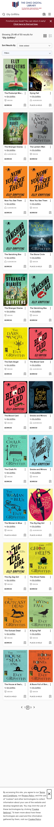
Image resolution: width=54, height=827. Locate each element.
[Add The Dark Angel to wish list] (24, 374)
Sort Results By (9, 45)
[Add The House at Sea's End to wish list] (24, 696)
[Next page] (34, 707)
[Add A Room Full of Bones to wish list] (50, 696)
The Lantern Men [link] (37, 147)
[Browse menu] (49, 14)
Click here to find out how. (26, 24)
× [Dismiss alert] (50, 21)
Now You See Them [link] (13, 201)
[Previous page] (21, 707)
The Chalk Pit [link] (10, 469)
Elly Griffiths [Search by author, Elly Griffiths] (11, 97)
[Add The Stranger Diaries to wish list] (24, 159)
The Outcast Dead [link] (12, 631)
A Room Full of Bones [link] (39, 684)
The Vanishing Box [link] (12, 254)
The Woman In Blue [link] (13, 523)
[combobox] (22, 14)
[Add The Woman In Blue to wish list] (24, 535)
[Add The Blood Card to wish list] (50, 374)
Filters (6, 53)
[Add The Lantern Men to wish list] (50, 159)
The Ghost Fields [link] (37, 577)
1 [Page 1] (24, 707)
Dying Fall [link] (34, 93)
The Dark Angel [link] (11, 362)
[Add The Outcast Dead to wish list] (24, 643)
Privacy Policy (28, 795)
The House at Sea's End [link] (14, 684)
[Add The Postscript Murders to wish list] (24, 105)
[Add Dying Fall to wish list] (50, 105)
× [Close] (49, 794)
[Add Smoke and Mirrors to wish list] (50, 428)
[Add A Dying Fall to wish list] (50, 643)
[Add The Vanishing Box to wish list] (24, 266)
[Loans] (44, 15)
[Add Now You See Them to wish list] (24, 213)
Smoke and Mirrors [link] (38, 416)
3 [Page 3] (30, 707)
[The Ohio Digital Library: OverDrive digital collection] (27, 5)
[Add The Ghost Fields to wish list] (50, 589)
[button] (45, 36)
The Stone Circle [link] (37, 254)
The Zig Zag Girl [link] (37, 523)
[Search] (4, 14)
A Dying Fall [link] (35, 631)
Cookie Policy (34, 819)
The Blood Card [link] (37, 362)
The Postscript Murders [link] (14, 93)
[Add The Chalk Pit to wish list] (24, 481)
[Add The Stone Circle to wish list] (50, 266)
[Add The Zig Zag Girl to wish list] (50, 535)
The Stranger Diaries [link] (13, 147)
